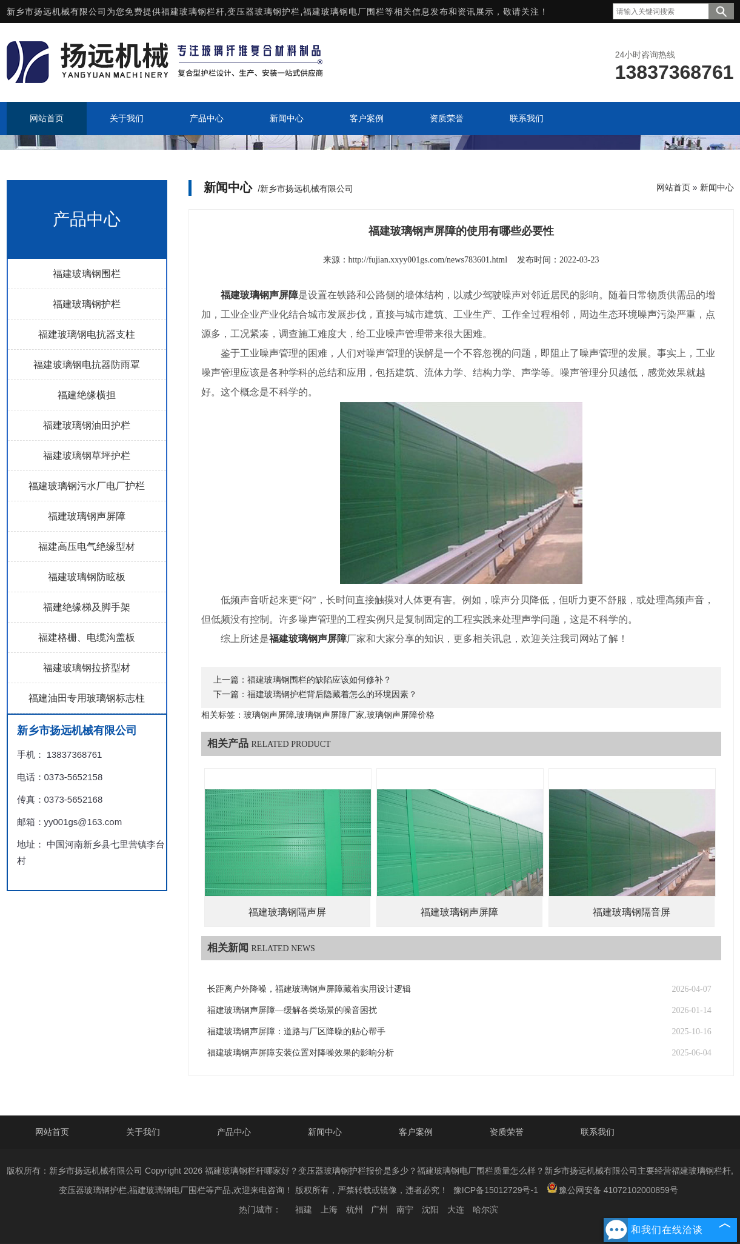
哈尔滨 (485, 1209)
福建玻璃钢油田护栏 (86, 425)
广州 (379, 1209)
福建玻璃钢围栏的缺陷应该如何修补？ (319, 679)
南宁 (404, 1209)
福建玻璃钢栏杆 (193, 11)
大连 (455, 1209)
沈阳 (430, 1209)
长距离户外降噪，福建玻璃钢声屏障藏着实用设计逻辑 (309, 989)
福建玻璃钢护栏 (87, 304)
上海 (329, 1209)
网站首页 (673, 187)
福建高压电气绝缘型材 (86, 546)
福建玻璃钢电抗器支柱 (86, 334)
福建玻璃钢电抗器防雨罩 (86, 364)
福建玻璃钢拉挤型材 (86, 668)
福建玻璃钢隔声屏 (287, 912)
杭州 (354, 1209)
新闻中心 (717, 187)
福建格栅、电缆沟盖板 (86, 637)
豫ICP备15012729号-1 (495, 1190)
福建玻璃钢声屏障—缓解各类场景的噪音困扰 (292, 1010)
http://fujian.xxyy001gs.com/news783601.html (428, 259)
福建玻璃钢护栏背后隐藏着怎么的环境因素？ (332, 694)
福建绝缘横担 (87, 395)
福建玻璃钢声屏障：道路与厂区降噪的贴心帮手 (296, 1031)
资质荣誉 (507, 1132)
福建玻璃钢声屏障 (86, 516)
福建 (303, 1209)
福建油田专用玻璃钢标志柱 (86, 698)
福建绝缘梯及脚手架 (86, 607)
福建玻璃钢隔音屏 (631, 912)
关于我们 (143, 1132)
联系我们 (598, 1132)
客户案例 (416, 1132)
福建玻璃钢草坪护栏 (86, 455)
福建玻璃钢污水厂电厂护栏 (86, 486)
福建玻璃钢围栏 (87, 274)
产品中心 (234, 1132)
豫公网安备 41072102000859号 (612, 1188)
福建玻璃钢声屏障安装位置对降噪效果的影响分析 (300, 1052)
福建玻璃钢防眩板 (86, 577)
